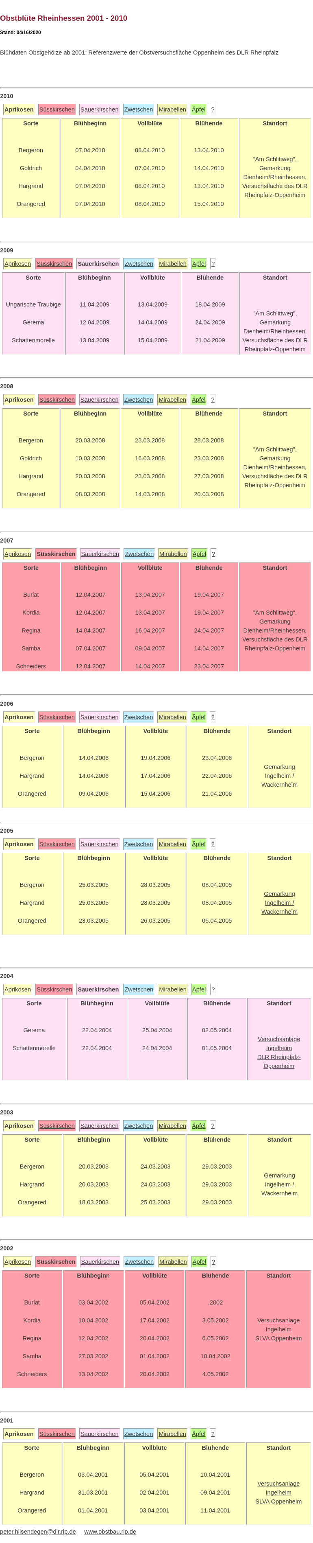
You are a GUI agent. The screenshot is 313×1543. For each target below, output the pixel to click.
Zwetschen (138, 109)
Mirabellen (172, 109)
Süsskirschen (57, 109)
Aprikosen (17, 263)
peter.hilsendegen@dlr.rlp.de (38, 1531)
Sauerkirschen (99, 109)
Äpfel (198, 109)
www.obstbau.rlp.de (110, 1531)
